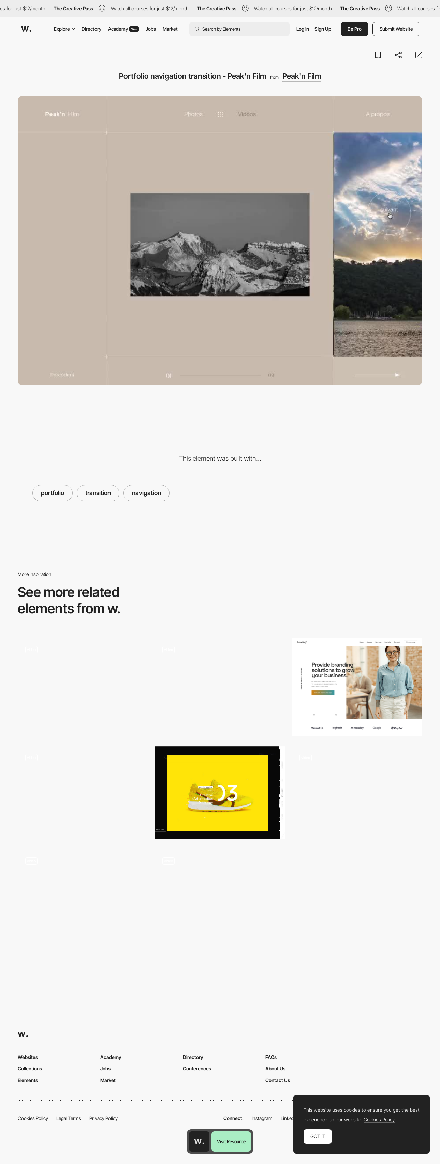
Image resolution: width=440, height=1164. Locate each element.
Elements (28, 1080)
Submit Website (396, 29)
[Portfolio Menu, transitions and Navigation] (220, 899)
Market (170, 29)
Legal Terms (68, 1118)
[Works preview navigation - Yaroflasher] (83, 684)
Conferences (197, 1069)
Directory (91, 29)
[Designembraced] (220, 792)
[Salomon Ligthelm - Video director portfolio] (357, 792)
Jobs (151, 29)
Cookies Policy (33, 1118)
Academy (123, 29)
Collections (30, 1069)
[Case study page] (83, 899)
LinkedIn (289, 1118)
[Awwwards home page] (199, 1141)
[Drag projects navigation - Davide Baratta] (220, 684)
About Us (275, 1069)
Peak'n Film (301, 76)
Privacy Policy (103, 1118)
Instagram (262, 1118)
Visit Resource (231, 1141)
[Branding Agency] (357, 687)
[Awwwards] (26, 29)
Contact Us (277, 1080)
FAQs (271, 1057)
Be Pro (355, 29)
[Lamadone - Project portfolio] (83, 792)
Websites (28, 1057)
